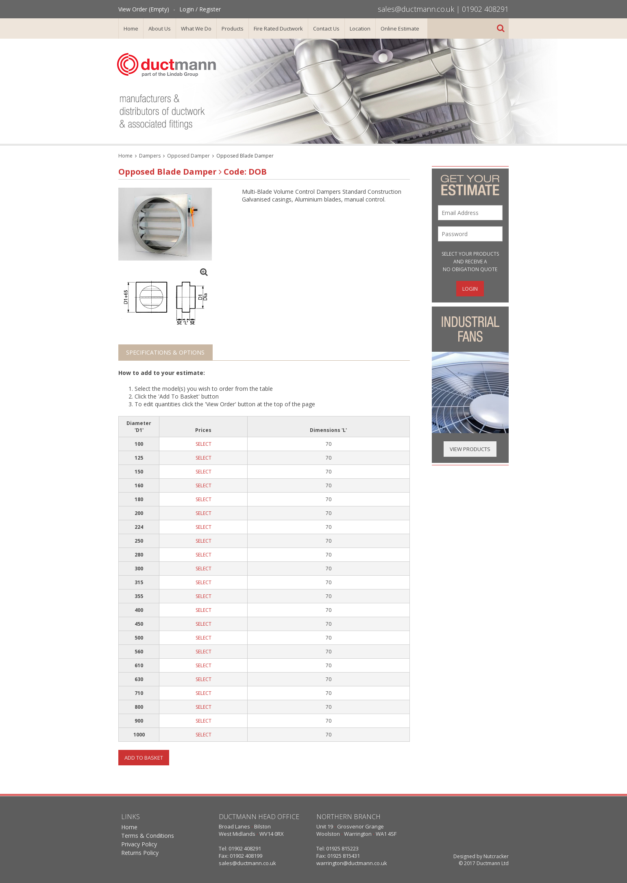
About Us (159, 28)
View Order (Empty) (143, 9)
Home (131, 28)
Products (233, 28)
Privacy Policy (139, 844)
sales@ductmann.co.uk (416, 9)
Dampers (150, 155)
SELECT (203, 443)
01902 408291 (485, 9)
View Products (470, 449)
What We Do (196, 28)
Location (360, 28)
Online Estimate (400, 28)
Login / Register (200, 9)
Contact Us (326, 28)
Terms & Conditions (147, 835)
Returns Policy (140, 853)
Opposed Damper (188, 155)
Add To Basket (143, 757)
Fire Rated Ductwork (278, 28)
